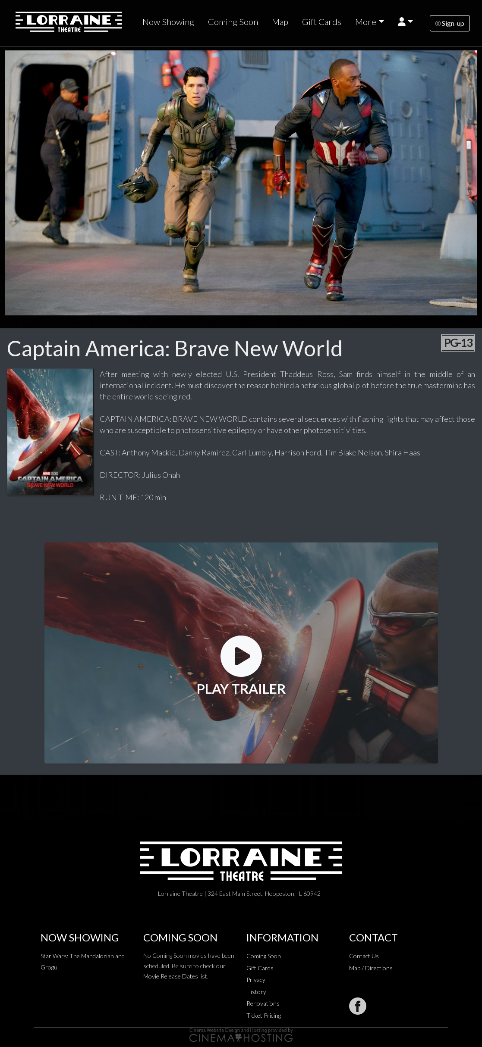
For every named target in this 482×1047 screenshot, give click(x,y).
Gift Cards (321, 21)
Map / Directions (371, 968)
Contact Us (364, 956)
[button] (405, 22)
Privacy (255, 979)
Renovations (263, 1003)
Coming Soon (233, 21)
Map (280, 21)
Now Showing (168, 21)
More (365, 21)
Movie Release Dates (170, 976)
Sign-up (449, 23)
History (256, 991)
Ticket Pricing (263, 1015)
